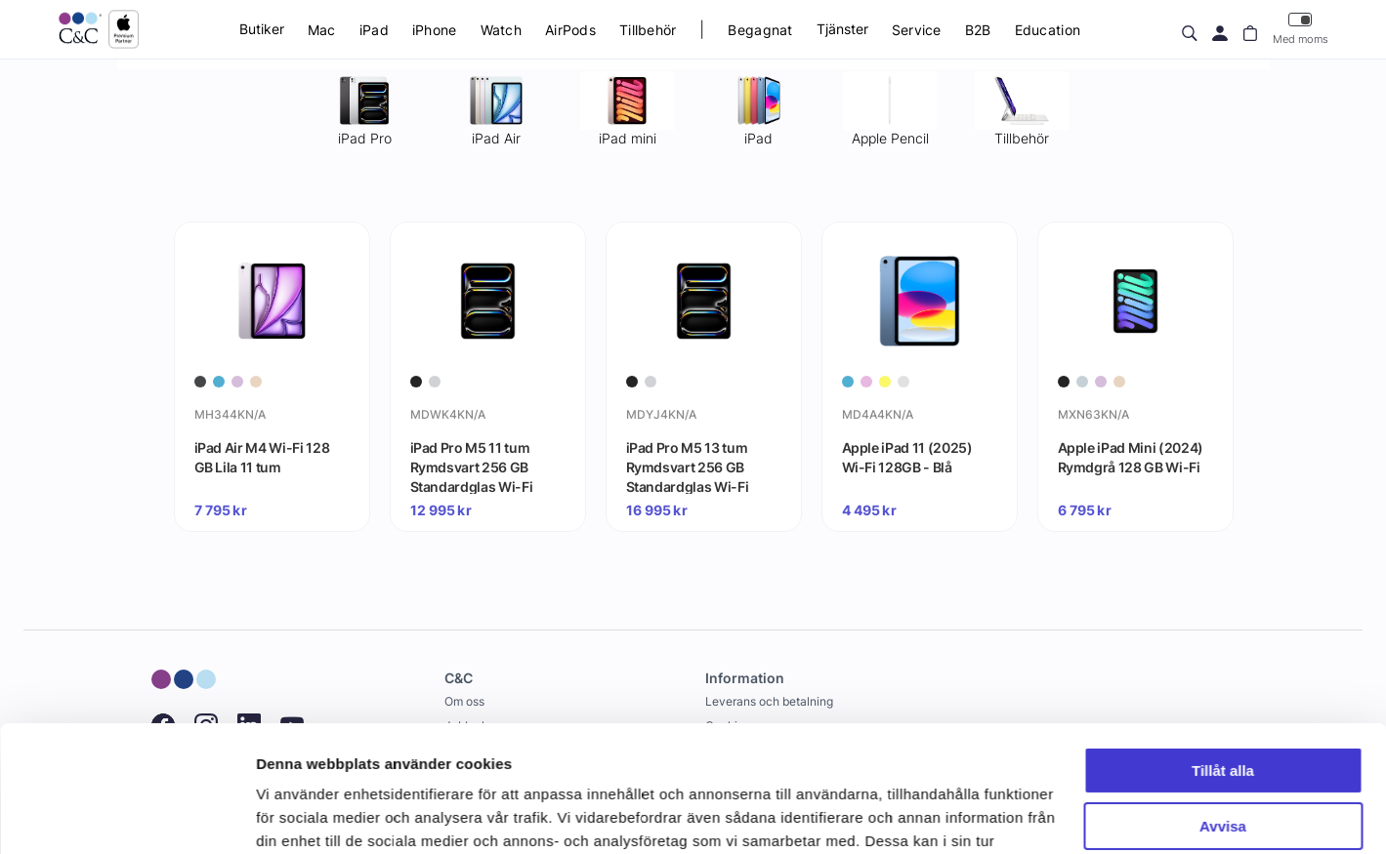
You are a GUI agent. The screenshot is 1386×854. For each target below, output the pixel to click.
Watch (501, 29)
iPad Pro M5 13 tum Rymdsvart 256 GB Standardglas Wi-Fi (687, 466)
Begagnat (760, 29)
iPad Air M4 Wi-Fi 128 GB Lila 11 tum (262, 457)
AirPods (570, 29)
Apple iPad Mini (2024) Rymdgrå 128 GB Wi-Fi (1130, 457)
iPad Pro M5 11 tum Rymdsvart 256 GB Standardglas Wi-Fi (471, 466)
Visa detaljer (299, 815)
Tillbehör (648, 29)
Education (1048, 29)
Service (917, 29)
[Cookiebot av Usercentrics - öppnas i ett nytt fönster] (126, 816)
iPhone (434, 29)
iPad (374, 29)
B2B (978, 29)
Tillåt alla (1223, 644)
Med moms (1300, 29)
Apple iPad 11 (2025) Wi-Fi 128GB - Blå (907, 457)
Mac (322, 29)
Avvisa (1222, 699)
